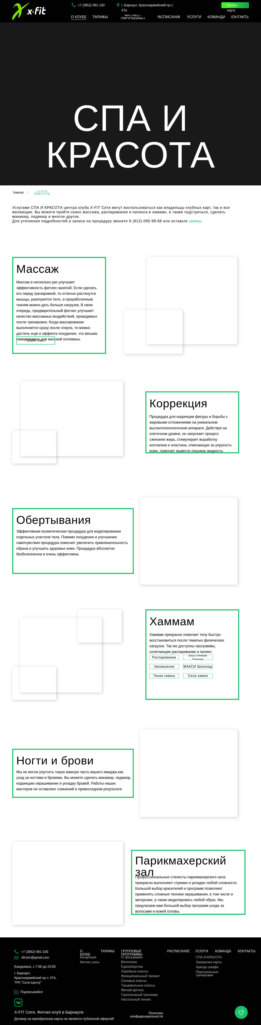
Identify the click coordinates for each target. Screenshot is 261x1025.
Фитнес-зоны (90, 962)
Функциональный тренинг (140, 976)
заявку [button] (195, 221)
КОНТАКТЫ (246, 951)
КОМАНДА (223, 951)
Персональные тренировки (207, 973)
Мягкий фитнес (132, 990)
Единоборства (132, 966)
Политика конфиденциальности (146, 1014)
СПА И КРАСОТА (209, 957)
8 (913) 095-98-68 (145, 221)
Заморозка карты (209, 962)
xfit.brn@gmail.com (35, 957)
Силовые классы (134, 980)
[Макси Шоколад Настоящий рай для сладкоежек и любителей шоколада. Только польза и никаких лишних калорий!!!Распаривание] (198, 666)
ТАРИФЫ (107, 951)
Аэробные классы (134, 971)
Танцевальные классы (138, 985)
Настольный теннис (136, 999)
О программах (132, 957)
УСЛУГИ (201, 951)
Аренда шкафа (207, 967)
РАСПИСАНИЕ (178, 951)
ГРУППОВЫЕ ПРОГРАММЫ (131, 952)
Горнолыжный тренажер (139, 994)
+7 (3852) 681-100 (91, 5)
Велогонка (129, 962)
